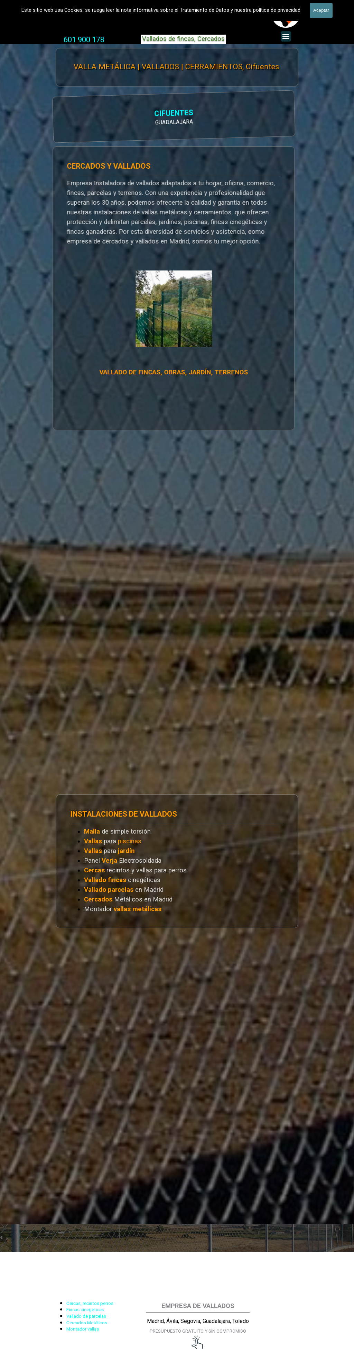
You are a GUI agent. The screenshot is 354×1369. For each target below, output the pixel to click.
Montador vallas (82, 1329)
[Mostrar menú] (286, 36)
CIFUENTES (90, 114)
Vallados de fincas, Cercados (183, 39)
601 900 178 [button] (84, 39)
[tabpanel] (84, 39)
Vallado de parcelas (86, 1316)
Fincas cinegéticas (85, 1309)
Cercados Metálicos (86, 1322)
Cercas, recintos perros (89, 1303)
